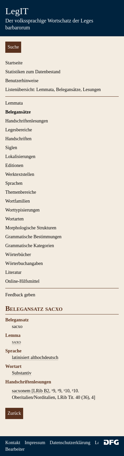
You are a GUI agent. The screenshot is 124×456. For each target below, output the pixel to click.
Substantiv (21, 373)
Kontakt (12, 442)
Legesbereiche (18, 129)
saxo (16, 342)
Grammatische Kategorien (29, 245)
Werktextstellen (19, 174)
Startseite (13, 62)
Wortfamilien (17, 201)
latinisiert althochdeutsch (35, 357)
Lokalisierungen (20, 156)
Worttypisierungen (22, 210)
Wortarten (14, 218)
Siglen (11, 147)
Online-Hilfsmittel (22, 281)
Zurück (14, 413)
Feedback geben (20, 294)
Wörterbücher (18, 254)
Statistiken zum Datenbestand (32, 71)
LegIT (16, 11)
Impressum (35, 442)
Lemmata (14, 103)
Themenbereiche (20, 192)
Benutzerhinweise (21, 80)
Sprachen (13, 183)
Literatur (13, 272)
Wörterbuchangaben (24, 263)
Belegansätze (18, 112)
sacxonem (21, 390)
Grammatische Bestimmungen (33, 236)
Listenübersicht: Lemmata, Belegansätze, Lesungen (53, 89)
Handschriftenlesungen (26, 120)
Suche (13, 47)
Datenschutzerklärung (70, 442)
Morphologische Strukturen (30, 227)
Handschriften (18, 138)
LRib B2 (41, 390)
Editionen (14, 165)
